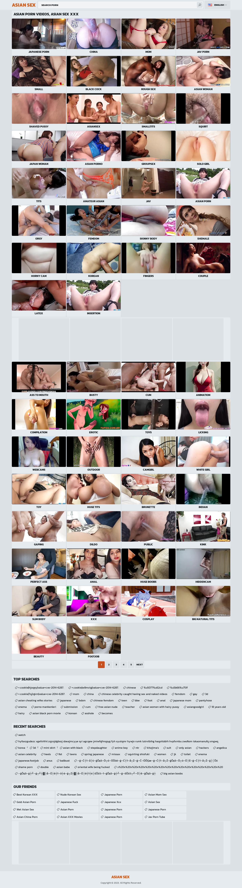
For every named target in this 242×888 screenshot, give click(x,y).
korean (72, 713)
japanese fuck (69, 802)
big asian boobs (173, 773)
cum (88, 707)
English (219, 5)
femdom (180, 694)
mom (76, 694)
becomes (107, 713)
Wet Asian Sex (25, 809)
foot (149, 700)
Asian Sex (154, 802)
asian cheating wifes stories (35, 700)
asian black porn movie (46, 713)
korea (21, 748)
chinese (131, 687)
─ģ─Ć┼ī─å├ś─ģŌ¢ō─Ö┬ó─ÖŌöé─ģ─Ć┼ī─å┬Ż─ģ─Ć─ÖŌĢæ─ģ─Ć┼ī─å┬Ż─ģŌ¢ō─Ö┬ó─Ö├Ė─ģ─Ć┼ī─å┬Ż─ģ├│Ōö (147, 761)
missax (116, 754)
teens (73, 754)
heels (47, 754)
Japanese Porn (113, 794)
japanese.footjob (28, 761)
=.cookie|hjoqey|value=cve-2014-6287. (41, 687)
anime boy (121, 748)
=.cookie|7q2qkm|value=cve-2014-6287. (41, 694)
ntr (137, 748)
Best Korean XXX (27, 794)
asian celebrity (27, 754)
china (90, 694)
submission (71, 707)
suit (169, 748)
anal (162, 700)
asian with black (73, 748)
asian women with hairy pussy (161, 707)
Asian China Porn (27, 817)
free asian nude (108, 707)
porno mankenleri (45, 707)
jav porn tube (156, 817)
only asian (185, 748)
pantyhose (205, 700)
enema (22, 707)
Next (139, 664)
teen (124, 700)
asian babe (63, 767)
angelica (221, 748)
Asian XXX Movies (71, 817)
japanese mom (182, 700)
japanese (65, 700)
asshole (89, 713)
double (44, 767)
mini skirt (49, 748)
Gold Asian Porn (26, 802)
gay (195, 694)
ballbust (65, 761)
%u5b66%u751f (179, 687)
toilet (187, 754)
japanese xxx (112, 802)
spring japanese (94, 754)
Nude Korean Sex (70, 794)
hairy (21, 713)
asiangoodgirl (195, 707)
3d (206, 694)
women (161, 754)
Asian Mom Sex (157, 794)
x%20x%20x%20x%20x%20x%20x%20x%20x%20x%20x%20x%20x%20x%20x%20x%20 (170, 767)
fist (60, 754)
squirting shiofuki (138, 754)
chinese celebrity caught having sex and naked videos (134, 694)
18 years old (219, 707)
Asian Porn (67, 809)
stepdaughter (99, 748)
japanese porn (157, 809)
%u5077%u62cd (153, 687)
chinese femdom (103, 700)
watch (22, 735)
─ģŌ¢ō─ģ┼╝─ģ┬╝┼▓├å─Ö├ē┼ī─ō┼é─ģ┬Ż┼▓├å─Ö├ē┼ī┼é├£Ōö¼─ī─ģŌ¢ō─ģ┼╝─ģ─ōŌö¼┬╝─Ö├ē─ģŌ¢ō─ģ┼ (87, 773)
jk (175, 754)
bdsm (82, 700)
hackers (204, 748)
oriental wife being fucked (94, 767)
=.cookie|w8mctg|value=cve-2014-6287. (95, 687)
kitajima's (153, 748)
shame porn (25, 767)
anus (49, 761)
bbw (137, 700)
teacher (130, 707)
